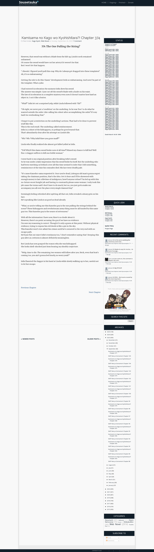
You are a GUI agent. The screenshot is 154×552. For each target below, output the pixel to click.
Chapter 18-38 (109, 208)
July (110, 468)
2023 (108, 337)
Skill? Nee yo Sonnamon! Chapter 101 (119, 386)
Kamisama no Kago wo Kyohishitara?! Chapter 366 (119, 435)
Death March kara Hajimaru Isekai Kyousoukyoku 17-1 (118, 243)
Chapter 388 (108, 215)
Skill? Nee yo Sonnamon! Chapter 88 (119, 461)
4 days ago (108, 263)
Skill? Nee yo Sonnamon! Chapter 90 (119, 446)
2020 (108, 495)
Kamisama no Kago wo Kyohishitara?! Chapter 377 (119, 352)
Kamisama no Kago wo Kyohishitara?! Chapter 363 (119, 457)
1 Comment (77, 41)
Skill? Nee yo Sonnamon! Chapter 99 (119, 401)
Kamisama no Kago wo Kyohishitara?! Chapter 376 (119, 359)
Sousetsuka (28, 2)
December (112, 340)
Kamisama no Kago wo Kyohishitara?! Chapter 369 (119, 412)
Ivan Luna (111, 259)
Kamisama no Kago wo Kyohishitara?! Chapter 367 (119, 427)
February (111, 482)
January (111, 485)
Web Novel (45, 41)
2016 (108, 506)
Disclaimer (132, 550)
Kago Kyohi (36, 41)
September (112, 349)
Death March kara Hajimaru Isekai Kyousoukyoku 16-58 (118, 262)
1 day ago (108, 254)
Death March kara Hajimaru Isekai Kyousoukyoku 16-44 (118, 280)
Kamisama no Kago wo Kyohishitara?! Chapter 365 (119, 442)
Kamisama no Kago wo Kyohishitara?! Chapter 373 (119, 382)
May (110, 474)
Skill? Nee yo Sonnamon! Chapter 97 (119, 416)
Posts (108, 538)
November (112, 343)
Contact (116, 550)
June (110, 471)
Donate (130, 2)
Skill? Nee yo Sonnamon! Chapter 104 (119, 363)
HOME (104, 2)
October (111, 346)
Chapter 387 (108, 214)
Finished (122, 2)
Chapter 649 (108, 219)
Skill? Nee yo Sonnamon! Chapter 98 (119, 409)
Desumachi (109, 520)
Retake (119, 522)
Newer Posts (28, 339)
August (111, 465)
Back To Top (22, 550)
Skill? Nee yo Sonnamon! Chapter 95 (119, 431)
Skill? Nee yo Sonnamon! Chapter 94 (119, 439)
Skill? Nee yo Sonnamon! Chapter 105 (119, 356)
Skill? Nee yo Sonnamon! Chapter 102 (119, 378)
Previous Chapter (28, 287)
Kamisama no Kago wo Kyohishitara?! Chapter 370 (119, 405)
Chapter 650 (108, 221)
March (111, 479)
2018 (108, 501)
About (111, 550)
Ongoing (113, 2)
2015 (108, 509)
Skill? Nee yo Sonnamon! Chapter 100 (119, 393)
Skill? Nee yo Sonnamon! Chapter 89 (119, 454)
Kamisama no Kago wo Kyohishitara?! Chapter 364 (119, 450)
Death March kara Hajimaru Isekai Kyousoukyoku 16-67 (118, 252)
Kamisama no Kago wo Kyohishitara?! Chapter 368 (119, 420)
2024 (108, 335)
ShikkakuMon (128, 522)
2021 (108, 492)
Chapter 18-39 (109, 209)
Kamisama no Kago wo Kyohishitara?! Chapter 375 (119, 367)
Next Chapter (95, 292)
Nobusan (121, 520)
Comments (110, 540)
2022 (108, 489)
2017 (108, 503)
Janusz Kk (111, 240)
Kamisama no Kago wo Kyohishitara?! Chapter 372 (119, 390)
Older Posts (94, 339)
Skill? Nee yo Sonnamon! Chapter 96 (119, 424)
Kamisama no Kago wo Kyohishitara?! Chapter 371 (119, 397)
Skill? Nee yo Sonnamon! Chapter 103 (119, 371)
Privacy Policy (124, 550)
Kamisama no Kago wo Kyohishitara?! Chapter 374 (61, 37)
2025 (108, 332)
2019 (108, 498)
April (110, 477)
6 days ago (108, 282)
